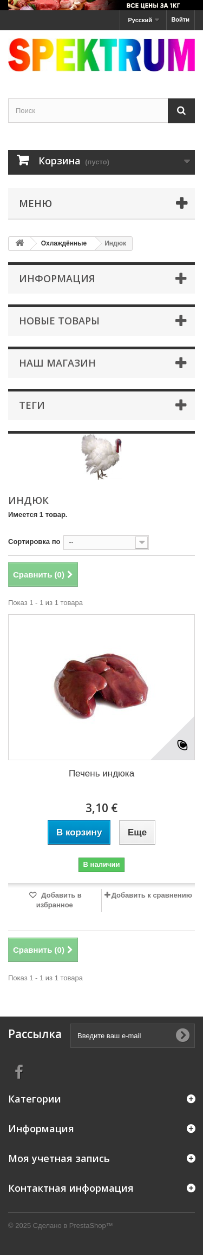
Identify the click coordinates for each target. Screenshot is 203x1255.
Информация (57, 278)
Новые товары (59, 320)
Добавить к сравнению (152, 895)
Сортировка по (34, 541)
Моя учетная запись (59, 1158)
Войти (180, 19)
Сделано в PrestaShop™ (73, 1225)
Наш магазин (57, 362)
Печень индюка (101, 773)
